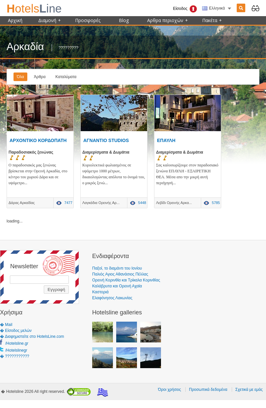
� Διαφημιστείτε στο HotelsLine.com (32, 336)
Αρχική (15, 20)
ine (34, 8)
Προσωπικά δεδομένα (208, 389)
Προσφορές (87, 20)
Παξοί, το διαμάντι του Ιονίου (117, 268)
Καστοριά (100, 292)
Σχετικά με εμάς (249, 389)
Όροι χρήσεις (169, 389)
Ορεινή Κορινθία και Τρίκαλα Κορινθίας (126, 280)
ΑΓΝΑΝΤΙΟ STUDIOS (106, 140)
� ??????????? (14, 356)
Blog (123, 20)
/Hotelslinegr (16, 350)
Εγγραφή (56, 289)
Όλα (20, 76)
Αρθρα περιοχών (167, 20)
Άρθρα (39, 76)
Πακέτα (212, 20)
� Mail (6, 324)
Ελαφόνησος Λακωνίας (112, 298)
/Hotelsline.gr (16, 343)
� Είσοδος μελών (16, 330)
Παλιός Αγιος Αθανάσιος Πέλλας (120, 274)
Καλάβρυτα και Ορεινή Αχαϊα (117, 286)
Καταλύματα (65, 76)
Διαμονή (49, 20)
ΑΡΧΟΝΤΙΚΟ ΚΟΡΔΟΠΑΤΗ (38, 140)
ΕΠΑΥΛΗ (166, 140)
